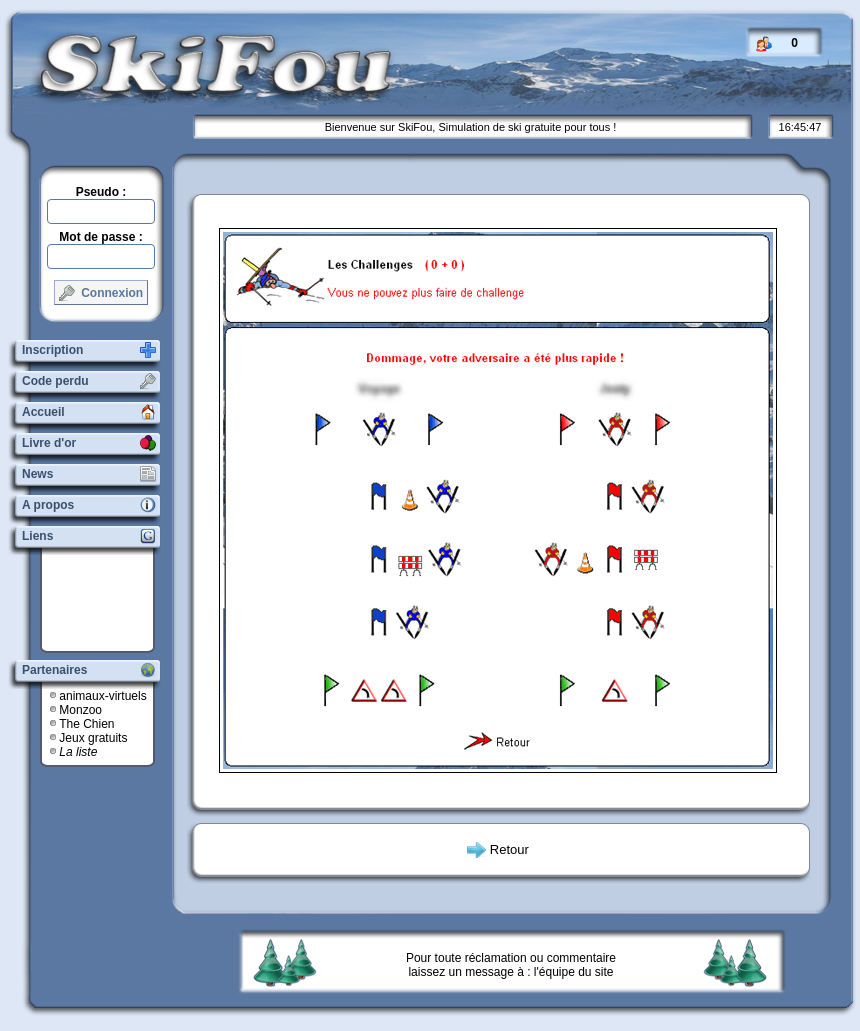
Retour (509, 849)
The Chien (86, 724)
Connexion (101, 293)
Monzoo (80, 710)
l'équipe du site (574, 972)
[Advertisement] (105, 600)
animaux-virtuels (102, 696)
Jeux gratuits (93, 738)
